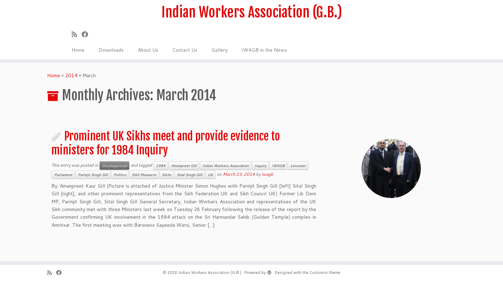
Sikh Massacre (144, 174)
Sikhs (166, 174)
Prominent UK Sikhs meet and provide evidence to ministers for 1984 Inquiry (165, 143)
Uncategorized (114, 165)
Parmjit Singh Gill (93, 174)
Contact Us (184, 49)
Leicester (298, 165)
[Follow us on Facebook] (87, 34)
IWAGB (278, 165)
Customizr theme (324, 272)
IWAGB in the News (264, 49)
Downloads (111, 49)
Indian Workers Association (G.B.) (251, 12)
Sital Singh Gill (189, 174)
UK (210, 174)
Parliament (63, 174)
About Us (148, 49)
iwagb (267, 174)
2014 (71, 75)
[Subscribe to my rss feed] (77, 34)
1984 (161, 165)
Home (78, 49)
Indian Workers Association (225, 165)
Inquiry (260, 165)
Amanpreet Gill (184, 165)
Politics (120, 174)
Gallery (219, 49)
